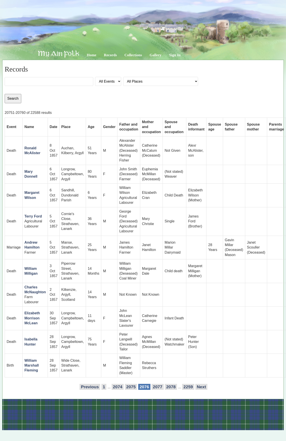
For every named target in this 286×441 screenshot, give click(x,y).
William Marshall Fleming (31, 365)
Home (91, 55)
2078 (171, 387)
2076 (144, 387)
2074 (118, 387)
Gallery (155, 55)
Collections (133, 55)
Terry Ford (33, 216)
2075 (131, 387)
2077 (157, 387)
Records (110, 55)
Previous (90, 387)
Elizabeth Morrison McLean (32, 318)
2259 (188, 387)
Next (201, 387)
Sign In (175, 55)
